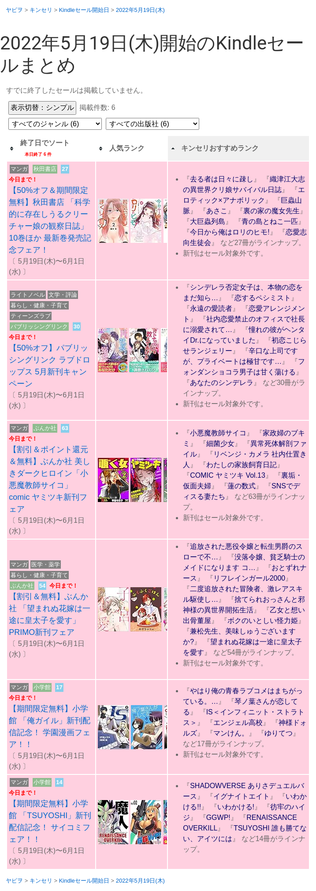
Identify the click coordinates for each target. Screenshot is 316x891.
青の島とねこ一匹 (270, 221)
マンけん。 (231, 733)
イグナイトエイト (241, 796)
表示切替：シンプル (42, 107)
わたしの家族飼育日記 (241, 464)
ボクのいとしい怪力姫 (262, 620)
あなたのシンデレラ (221, 382)
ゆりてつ (278, 733)
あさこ (216, 211)
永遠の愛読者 (211, 308)
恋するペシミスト (262, 298)
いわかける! (235, 807)
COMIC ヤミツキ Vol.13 (227, 475)
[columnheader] (51, 148)
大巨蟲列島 (207, 221)
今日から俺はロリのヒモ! (229, 232)
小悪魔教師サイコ (218, 433)
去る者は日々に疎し (221, 179)
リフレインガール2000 (249, 578)
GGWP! (218, 817)
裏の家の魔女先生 (271, 211)
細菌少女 (220, 443)
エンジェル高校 (238, 722)
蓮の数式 (241, 486)
